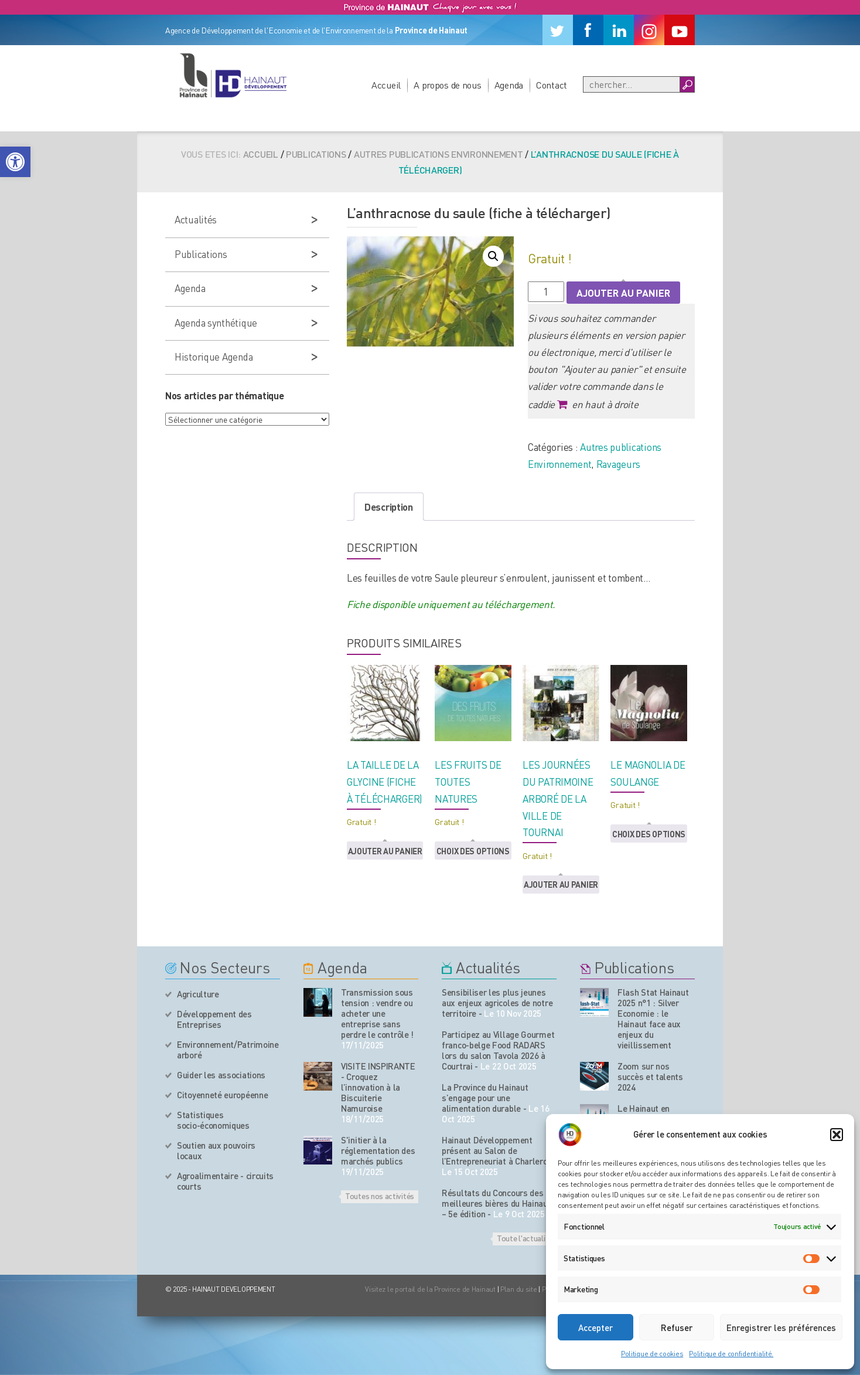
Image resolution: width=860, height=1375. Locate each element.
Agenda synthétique (216, 322)
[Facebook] (588, 30)
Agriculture (198, 994)
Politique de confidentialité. (731, 1353)
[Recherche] (631, 84)
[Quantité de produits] (546, 291)
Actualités (196, 219)
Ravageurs (618, 463)
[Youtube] (679, 30)
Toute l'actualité (524, 1238)
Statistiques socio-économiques (213, 1120)
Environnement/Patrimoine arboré (228, 1049)
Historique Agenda (213, 356)
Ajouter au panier (623, 292)
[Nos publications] (594, 1002)
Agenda (508, 85)
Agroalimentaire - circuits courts (225, 1181)
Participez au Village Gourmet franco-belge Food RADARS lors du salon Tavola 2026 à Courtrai (498, 1050)
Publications (316, 154)
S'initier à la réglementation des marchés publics (378, 1150)
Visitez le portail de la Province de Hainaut (430, 1289)
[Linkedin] (618, 30)
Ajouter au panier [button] (385, 851)
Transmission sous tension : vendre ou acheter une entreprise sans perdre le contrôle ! (377, 1013)
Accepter (595, 1327)
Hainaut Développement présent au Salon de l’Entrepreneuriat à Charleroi (496, 1150)
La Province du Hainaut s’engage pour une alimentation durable (485, 1097)
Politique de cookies (652, 1353)
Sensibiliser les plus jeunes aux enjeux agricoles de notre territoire (497, 1002)
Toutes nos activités (379, 1195)
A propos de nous (448, 85)
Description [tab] (388, 506)
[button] (15, 162)
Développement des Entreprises (214, 1019)
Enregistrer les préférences (781, 1327)
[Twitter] (557, 30)
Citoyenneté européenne (222, 1095)
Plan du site (518, 1289)
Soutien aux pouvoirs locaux (216, 1150)
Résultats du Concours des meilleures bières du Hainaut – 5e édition (496, 1203)
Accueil (386, 85)
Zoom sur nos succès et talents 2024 (650, 1076)
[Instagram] (649, 30)
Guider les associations (221, 1075)
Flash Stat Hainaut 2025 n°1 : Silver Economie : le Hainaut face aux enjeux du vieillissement (653, 1018)
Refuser (676, 1327)
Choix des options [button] (473, 851)
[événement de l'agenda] (317, 1002)
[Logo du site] (232, 75)
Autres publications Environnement (438, 154)
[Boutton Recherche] (687, 84)
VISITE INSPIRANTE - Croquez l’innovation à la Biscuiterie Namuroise (378, 1087)
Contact (551, 85)
